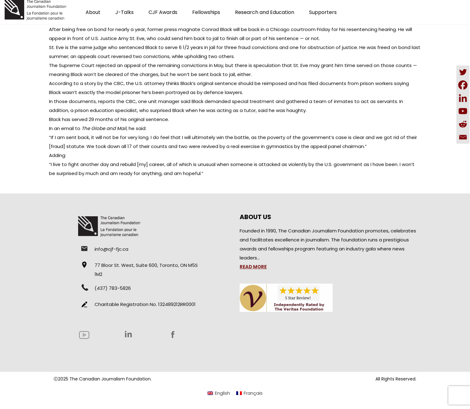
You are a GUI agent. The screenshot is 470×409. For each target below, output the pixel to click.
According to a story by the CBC (86, 83)
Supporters (323, 12)
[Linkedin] (462, 98)
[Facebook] (462, 85)
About (93, 12)
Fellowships (206, 12)
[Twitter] (462, 72)
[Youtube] (462, 111)
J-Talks (124, 12)
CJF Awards (163, 12)
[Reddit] (462, 124)
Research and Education (264, 12)
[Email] (462, 137)
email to (93, 128)
